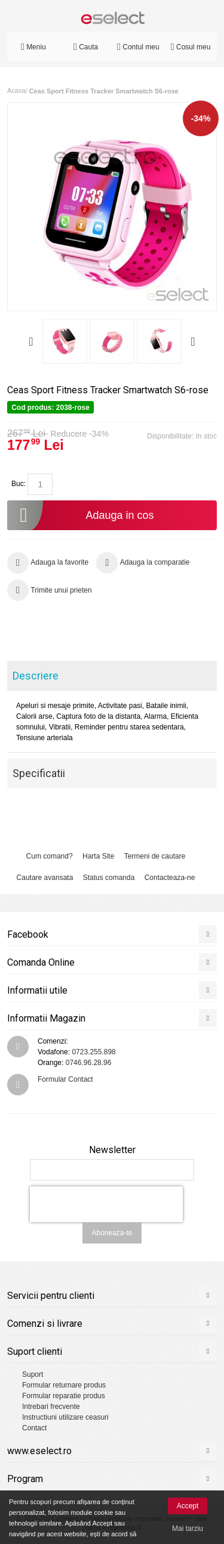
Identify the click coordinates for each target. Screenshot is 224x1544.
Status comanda (109, 877)
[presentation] (106, 1204)
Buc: (18, 484)
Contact (34, 1428)
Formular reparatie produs (63, 1396)
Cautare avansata (45, 877)
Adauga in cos (80, 515)
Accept (188, 1506)
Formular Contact (65, 1079)
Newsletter (112, 1150)
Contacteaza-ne (170, 877)
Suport (32, 1374)
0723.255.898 (93, 1052)
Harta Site (98, 856)
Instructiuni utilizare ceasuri (65, 1417)
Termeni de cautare (155, 856)
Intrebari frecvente (51, 1406)
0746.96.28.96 (89, 1062)
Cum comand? (49, 856)
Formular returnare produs (64, 1385)
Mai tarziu (187, 1528)
